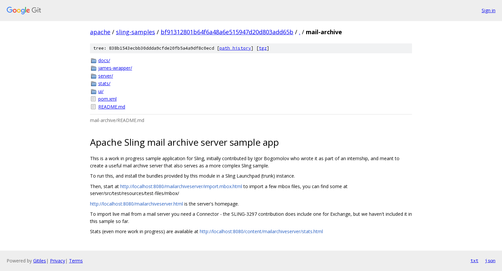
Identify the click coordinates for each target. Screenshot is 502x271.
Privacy (57, 261)
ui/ (100, 91)
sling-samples (135, 32)
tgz (263, 48)
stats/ (104, 83)
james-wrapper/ (115, 68)
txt (474, 260)
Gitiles (39, 261)
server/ (105, 76)
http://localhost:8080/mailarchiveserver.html (136, 204)
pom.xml (107, 99)
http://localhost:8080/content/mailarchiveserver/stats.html (261, 231)
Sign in (488, 10)
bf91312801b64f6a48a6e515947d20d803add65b (227, 32)
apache (100, 32)
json (490, 260)
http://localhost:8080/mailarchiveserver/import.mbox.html (181, 186)
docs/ (104, 60)
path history (235, 48)
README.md (111, 107)
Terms (76, 261)
